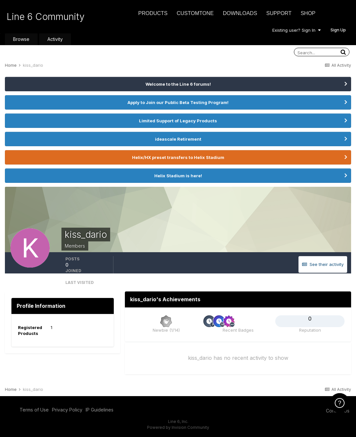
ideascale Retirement (178, 139)
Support (279, 13)
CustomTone (195, 13)
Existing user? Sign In (296, 30)
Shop (308, 13)
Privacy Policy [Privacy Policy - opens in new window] (67, 409)
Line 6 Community (46, 16)
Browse (21, 39)
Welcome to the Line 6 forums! (178, 84)
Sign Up (338, 29)
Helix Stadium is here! (178, 175)
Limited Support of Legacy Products (178, 120)
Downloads (240, 13)
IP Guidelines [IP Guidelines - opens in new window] (99, 409)
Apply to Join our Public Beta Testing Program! (178, 102)
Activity (55, 39)
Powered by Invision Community (178, 427)
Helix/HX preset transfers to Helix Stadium (178, 157)
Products (153, 13)
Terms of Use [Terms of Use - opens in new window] (34, 409)
